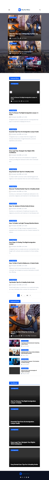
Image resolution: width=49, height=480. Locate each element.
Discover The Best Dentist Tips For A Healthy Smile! (24, 189)
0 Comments (33, 335)
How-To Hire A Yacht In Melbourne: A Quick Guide (24, 263)
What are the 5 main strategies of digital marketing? (29, 371)
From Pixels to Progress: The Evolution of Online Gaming (30, 362)
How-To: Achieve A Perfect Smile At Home (21, 206)
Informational (13, 17)
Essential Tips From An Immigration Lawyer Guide (24, 132)
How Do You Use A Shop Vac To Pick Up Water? (21, 51)
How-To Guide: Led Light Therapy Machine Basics (24, 223)
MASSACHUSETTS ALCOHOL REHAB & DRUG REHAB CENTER (30, 352)
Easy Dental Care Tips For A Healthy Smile (21, 171)
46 (27, 295)
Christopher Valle (15, 38)
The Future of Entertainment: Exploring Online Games (32, 64)
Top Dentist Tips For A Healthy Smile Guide (21, 282)
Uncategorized (14, 83)
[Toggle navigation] (9, 9)
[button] (39, 28)
